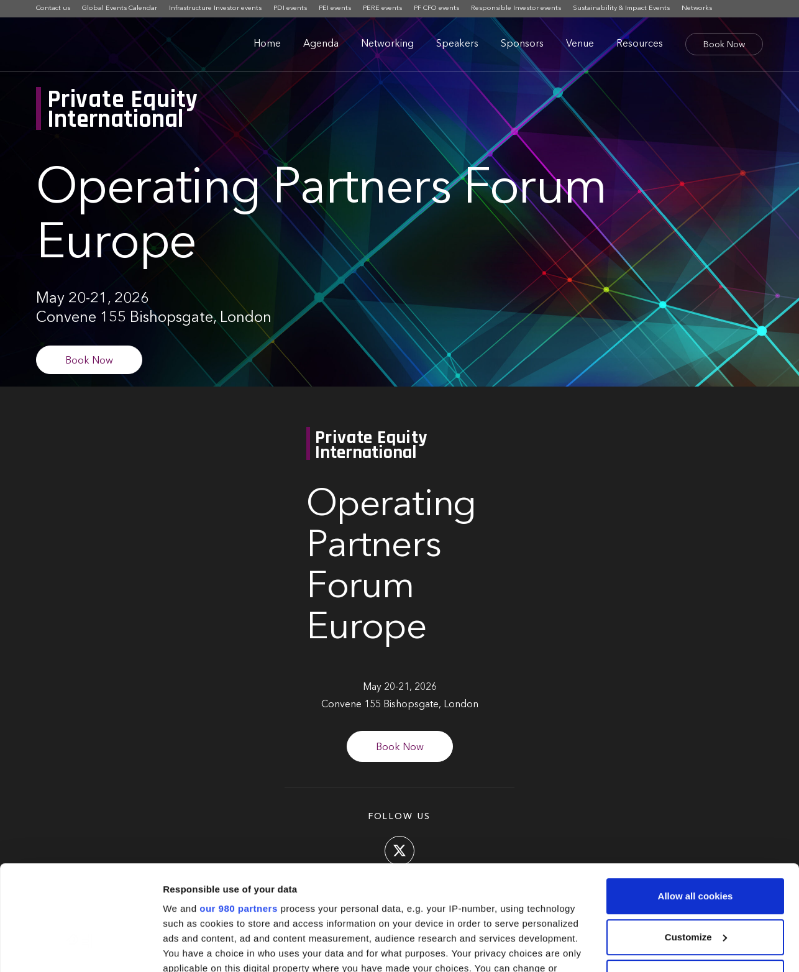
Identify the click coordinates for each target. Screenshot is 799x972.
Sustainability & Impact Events (621, 8)
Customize (696, 838)
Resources (639, 44)
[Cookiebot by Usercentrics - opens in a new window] (80, 947)
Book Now (724, 44)
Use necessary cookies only (695, 879)
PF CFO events (436, 8)
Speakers (457, 44)
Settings (181, 947)
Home (267, 44)
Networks (697, 8)
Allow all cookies (695, 797)
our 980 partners (238, 810)
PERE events (382, 8)
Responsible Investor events (516, 8)
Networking (387, 44)
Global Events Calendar (119, 8)
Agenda (321, 44)
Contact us (53, 8)
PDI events (290, 8)
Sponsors (522, 44)
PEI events (335, 8)
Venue (580, 44)
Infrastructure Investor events (215, 8)
